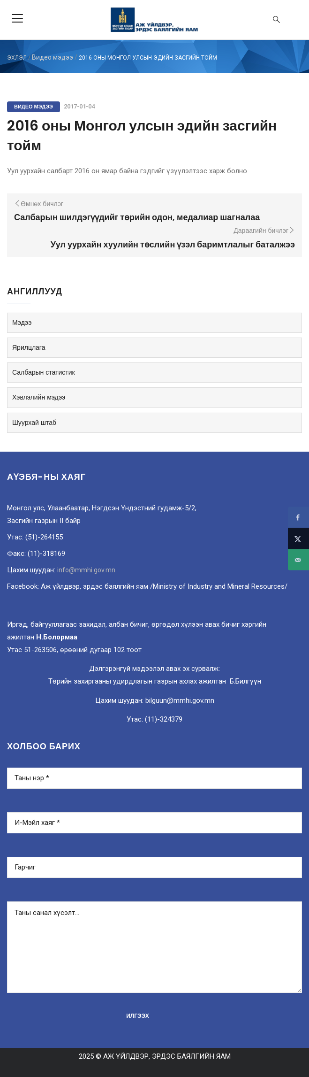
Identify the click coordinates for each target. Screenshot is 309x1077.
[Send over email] (298, 559)
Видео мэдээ (52, 57)
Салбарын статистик (43, 372)
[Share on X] (298, 538)
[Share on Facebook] (298, 517)
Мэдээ (21, 322)
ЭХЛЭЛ (17, 57)
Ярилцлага (28, 347)
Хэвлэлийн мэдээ (38, 397)
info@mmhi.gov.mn (86, 570)
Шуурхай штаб (34, 422)
